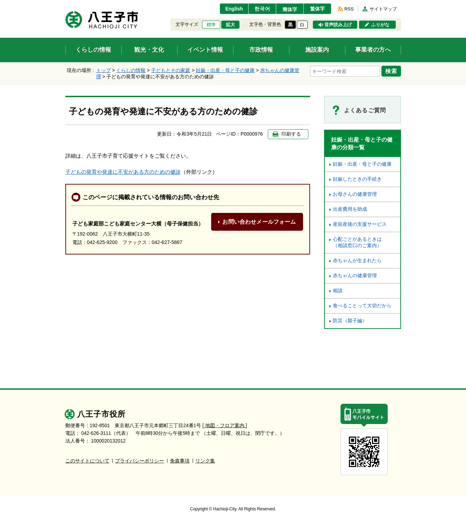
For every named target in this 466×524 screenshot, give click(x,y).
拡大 (230, 24)
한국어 (262, 9)
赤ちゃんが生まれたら (357, 260)
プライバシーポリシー (139, 461)
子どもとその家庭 (170, 70)
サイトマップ (383, 9)
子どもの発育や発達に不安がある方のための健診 (123, 172)
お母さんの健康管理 (355, 194)
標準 (211, 24)
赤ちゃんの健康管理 (355, 275)
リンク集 (205, 461)
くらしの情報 (130, 70)
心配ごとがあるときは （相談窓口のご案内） (360, 242)
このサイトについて (87, 461)
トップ (103, 70)
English (234, 9)
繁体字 (317, 9)
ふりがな (380, 24)
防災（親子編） (350, 320)
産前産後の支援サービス (360, 224)
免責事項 (179, 461)
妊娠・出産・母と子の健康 (225, 70)
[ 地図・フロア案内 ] (224, 425)
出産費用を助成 (350, 209)
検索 (391, 71)
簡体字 (289, 9)
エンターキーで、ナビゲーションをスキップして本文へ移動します (65, 4)
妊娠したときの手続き (357, 179)
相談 (338, 290)
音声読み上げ (338, 24)
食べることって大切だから (362, 305)
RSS (348, 9)
